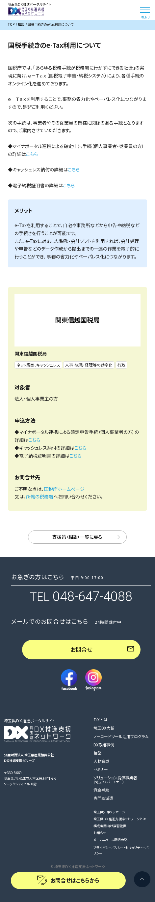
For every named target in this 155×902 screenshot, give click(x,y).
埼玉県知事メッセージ (109, 812)
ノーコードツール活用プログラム (120, 736)
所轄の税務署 (39, 496)
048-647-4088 (92, 596)
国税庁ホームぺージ (64, 489)
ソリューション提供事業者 (115, 779)
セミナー (100, 769)
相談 (97, 753)
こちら (32, 154)
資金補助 (101, 790)
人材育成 (101, 761)
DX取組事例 (103, 744)
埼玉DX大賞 (103, 728)
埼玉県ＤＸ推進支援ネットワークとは (119, 819)
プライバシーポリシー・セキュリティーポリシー (121, 850)
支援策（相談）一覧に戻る (77, 536)
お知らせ (99, 832)
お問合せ (81, 649)
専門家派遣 (103, 798)
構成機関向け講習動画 (109, 825)
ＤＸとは (100, 719)
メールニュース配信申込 (110, 839)
